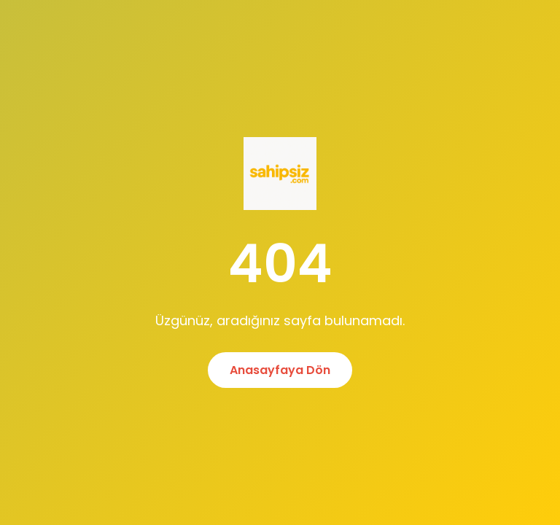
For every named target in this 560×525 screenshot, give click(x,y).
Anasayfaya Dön (280, 370)
